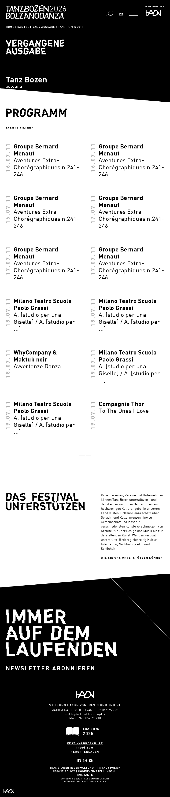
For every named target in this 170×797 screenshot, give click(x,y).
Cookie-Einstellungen (96, 771)
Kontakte (85, 774)
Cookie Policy (64, 771)
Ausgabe (48, 26)
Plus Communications (96, 779)
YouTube (91, 760)
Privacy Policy (109, 767)
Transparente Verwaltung (71, 767)
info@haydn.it (72, 714)
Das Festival (27, 26)
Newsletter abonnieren (50, 668)
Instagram (85, 760)
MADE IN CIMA (98, 781)
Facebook (79, 760)
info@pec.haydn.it (95, 714)
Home (10, 26)
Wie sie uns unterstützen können (132, 557)
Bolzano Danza (57, 9)
